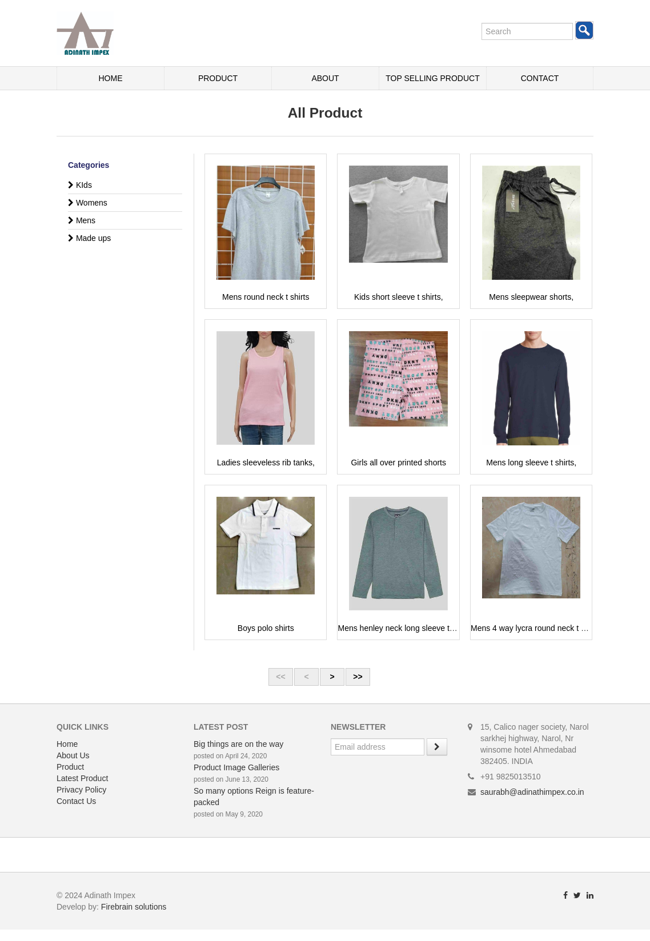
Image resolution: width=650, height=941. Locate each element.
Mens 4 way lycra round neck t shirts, (536, 628)
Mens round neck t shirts (266, 296)
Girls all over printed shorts (398, 462)
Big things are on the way (238, 744)
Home (111, 78)
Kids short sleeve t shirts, (398, 296)
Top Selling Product (432, 78)
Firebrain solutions (133, 906)
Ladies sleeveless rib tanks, (266, 462)
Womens (87, 202)
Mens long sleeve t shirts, (531, 462)
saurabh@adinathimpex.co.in (532, 792)
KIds (80, 185)
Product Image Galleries (236, 767)
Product (218, 78)
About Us (73, 755)
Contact (540, 78)
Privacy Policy (81, 789)
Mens (81, 220)
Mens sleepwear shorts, (531, 296)
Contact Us (76, 801)
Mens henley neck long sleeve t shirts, (405, 628)
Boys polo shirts (266, 628)
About (325, 78)
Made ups (89, 238)
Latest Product (82, 778)
